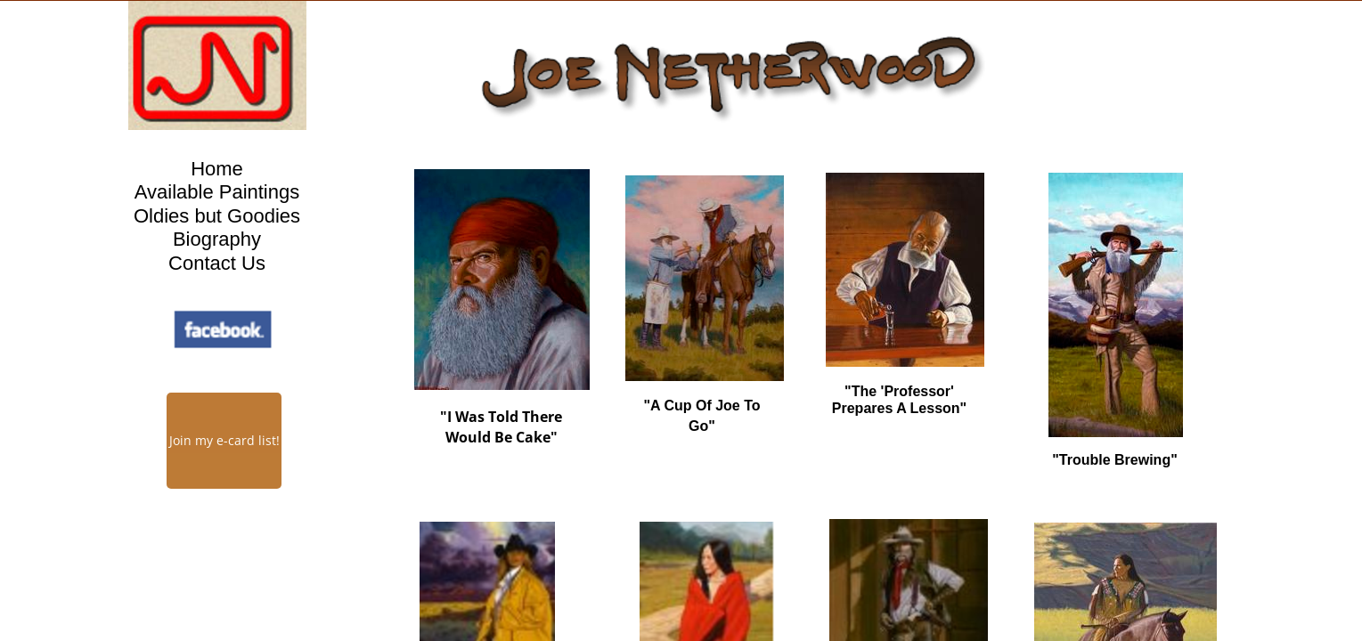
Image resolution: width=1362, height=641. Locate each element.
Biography (217, 239)
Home (217, 169)
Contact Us (216, 263)
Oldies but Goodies (217, 216)
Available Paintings (217, 192)
